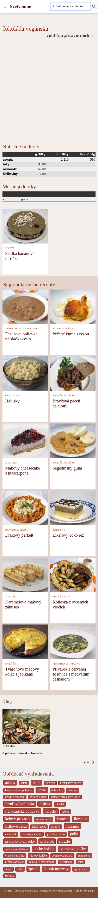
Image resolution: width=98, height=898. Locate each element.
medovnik (11, 834)
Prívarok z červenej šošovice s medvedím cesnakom (71, 674)
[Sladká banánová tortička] (25, 226)
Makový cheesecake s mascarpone (22, 470)
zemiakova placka (62, 855)
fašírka (44, 804)
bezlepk (50, 782)
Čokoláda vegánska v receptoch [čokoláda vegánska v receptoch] (70, 36)
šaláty (8, 869)
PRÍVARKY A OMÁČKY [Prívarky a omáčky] (66, 663)
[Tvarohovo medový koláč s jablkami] (25, 641)
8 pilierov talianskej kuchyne (22, 753)
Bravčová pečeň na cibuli (66, 403)
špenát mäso (81, 869)
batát (37, 782)
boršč (41, 790)
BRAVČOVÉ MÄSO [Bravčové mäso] (64, 395)
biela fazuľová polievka (18, 790)
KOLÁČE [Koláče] (10, 663)
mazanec (72, 826)
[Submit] (94, 6)
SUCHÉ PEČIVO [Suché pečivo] (62, 596)
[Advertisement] (49, 89)
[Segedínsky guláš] (73, 440)
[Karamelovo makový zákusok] (25, 574)
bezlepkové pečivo (70, 782)
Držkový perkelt (19, 535)
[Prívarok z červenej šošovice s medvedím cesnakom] (73, 641)
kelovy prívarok (17, 819)
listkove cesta (16, 826)
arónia (10, 782)
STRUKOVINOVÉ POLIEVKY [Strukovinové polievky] (22, 328)
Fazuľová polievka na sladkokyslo (21, 336)
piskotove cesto (56, 834)
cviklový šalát (38, 796)
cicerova (73, 790)
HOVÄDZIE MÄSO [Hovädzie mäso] (16, 529)
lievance (80, 819)
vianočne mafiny (14, 855)
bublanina (57, 790)
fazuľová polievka (19, 804)
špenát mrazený (56, 869)
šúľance (9, 875)
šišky (20, 869)
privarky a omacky (20, 841)
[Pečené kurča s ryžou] (73, 306)
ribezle (64, 841)
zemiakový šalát (14, 861)
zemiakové (84, 855)
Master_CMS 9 (73, 890)
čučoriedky (66, 861)
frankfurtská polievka (22, 811)
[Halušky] (25, 373)
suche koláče (44, 849)
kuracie (62, 819)
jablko (65, 811)
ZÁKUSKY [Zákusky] (11, 462)
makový (55, 826)
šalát (80, 861)
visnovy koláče (38, 855)
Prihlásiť (89, 890)
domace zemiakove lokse (65, 796)
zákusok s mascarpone (41, 861)
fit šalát (60, 804)
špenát (33, 869)
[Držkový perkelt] (25, 507)
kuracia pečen (43, 819)
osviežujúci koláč (32, 834)
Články (7, 701)
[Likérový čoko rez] (73, 507)
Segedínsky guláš (67, 468)
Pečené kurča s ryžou (71, 333)
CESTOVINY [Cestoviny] (12, 395)
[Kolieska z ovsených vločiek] (73, 574)
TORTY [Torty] (9, 248)
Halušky (12, 400)
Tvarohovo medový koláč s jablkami (22, 671)
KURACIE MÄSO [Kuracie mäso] (63, 328)
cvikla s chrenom (15, 796)
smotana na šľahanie (17, 849)
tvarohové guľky (73, 849)
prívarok (47, 841)
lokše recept (39, 826)
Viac (89, 762)
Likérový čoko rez (68, 535)
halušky (51, 811)
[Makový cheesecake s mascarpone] (25, 440)
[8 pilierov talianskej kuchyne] (26, 726)
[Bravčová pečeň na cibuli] (73, 373)
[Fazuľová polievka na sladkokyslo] (25, 306)
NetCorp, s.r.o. (29, 890)
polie (74, 834)
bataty (23, 782)
